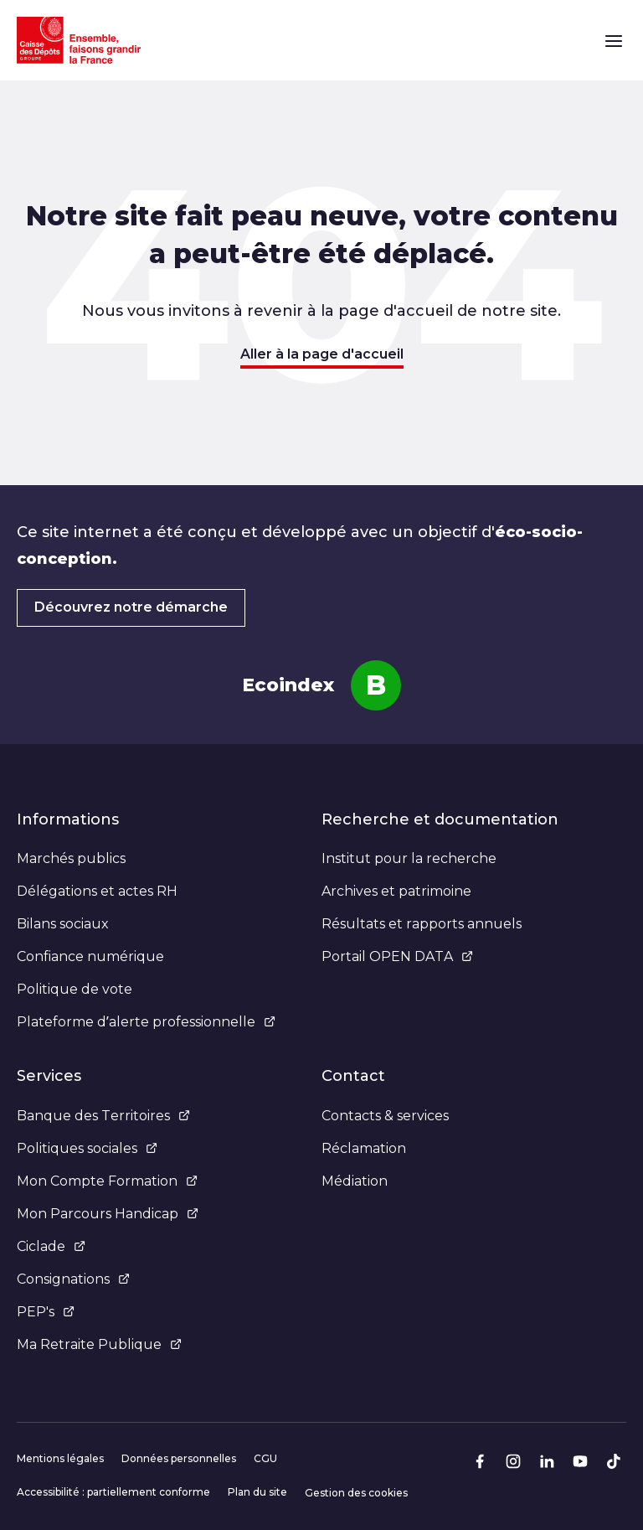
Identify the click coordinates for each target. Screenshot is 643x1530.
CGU (265, 1458)
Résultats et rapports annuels (422, 924)
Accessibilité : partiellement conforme (113, 1492)
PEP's (46, 1312)
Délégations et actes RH (97, 891)
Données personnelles (178, 1458)
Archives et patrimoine (396, 891)
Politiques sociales (87, 1148)
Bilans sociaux (63, 924)
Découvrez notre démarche (131, 607)
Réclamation (364, 1148)
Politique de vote (74, 989)
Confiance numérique (90, 956)
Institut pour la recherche (409, 858)
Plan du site (257, 1492)
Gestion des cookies (356, 1492)
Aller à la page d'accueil (322, 354)
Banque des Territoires (103, 1116)
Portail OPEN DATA (397, 956)
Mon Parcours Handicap (107, 1214)
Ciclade (51, 1246)
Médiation (355, 1181)
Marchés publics (71, 858)
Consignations (73, 1279)
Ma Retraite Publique (99, 1344)
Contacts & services (385, 1116)
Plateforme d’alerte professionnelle (146, 1022)
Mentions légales (60, 1458)
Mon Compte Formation (107, 1181)
